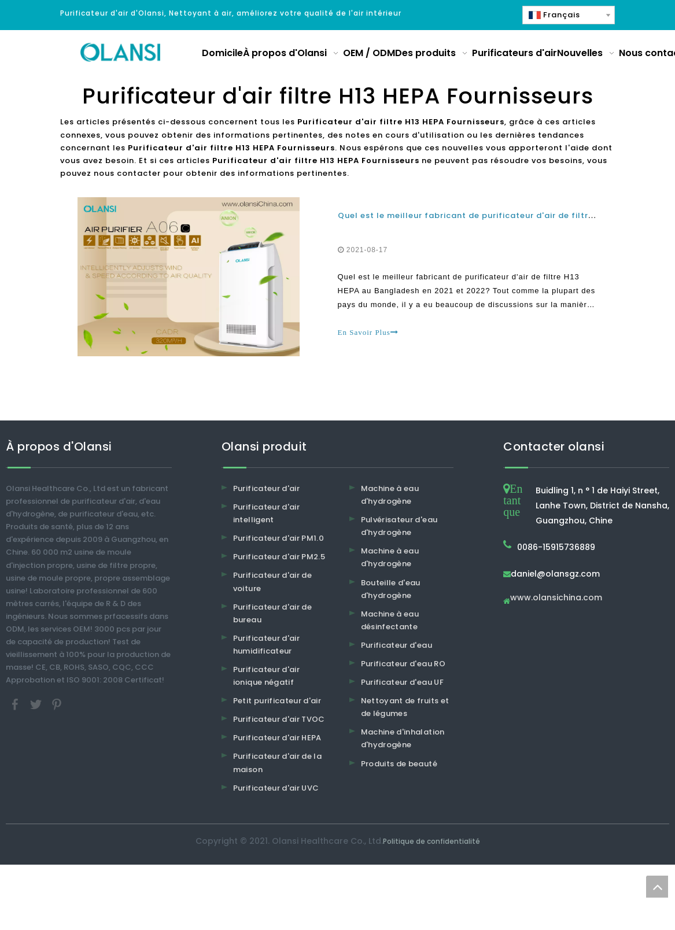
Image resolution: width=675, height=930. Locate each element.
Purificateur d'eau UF (402, 682)
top (657, 887)
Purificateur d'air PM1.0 (278, 538)
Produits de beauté (399, 763)
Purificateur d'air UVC (276, 788)
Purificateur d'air (266, 488)
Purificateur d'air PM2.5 (279, 556)
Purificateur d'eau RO (403, 663)
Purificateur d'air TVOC (279, 719)
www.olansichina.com (556, 598)
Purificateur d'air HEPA (277, 737)
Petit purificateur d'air (277, 700)
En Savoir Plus (368, 332)
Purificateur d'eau (396, 645)
